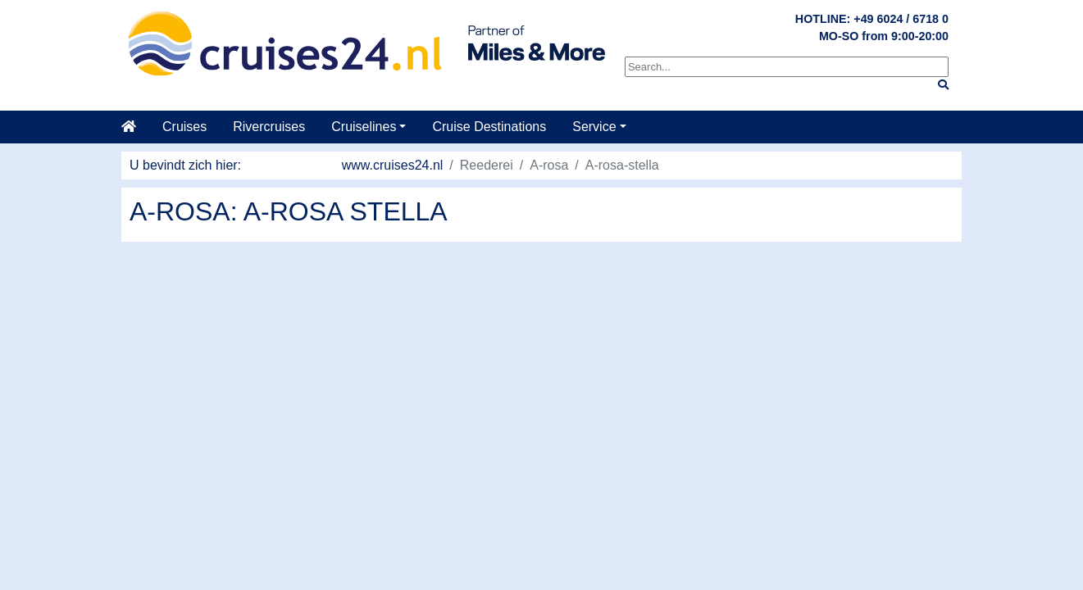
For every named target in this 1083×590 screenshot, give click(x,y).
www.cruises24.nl (393, 165)
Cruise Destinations (489, 127)
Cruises (184, 127)
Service (594, 127)
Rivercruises (269, 127)
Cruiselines (363, 127)
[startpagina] (135, 127)
